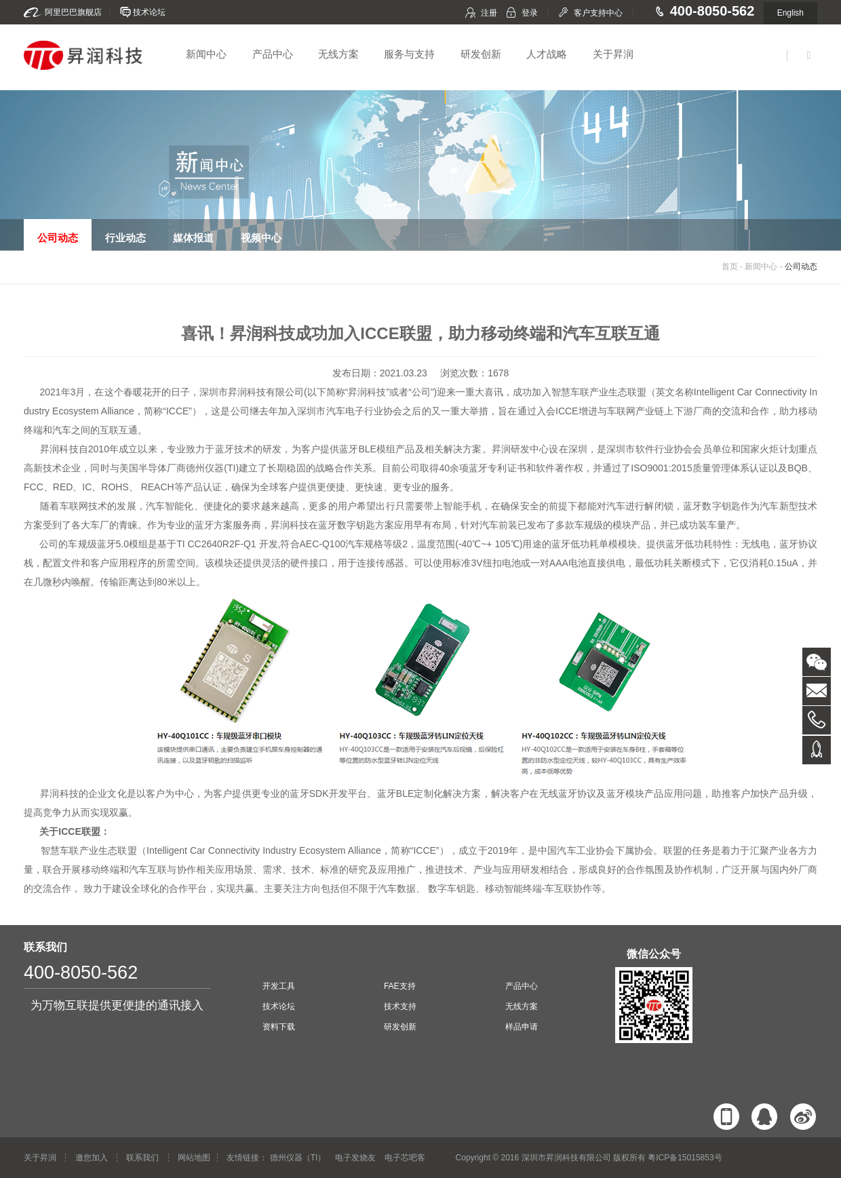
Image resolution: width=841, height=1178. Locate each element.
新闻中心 (206, 54)
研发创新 (481, 54)
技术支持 (400, 1006)
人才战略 (546, 54)
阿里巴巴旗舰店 (73, 12)
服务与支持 (409, 54)
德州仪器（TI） (298, 1157)
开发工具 (278, 986)
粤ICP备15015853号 (685, 1157)
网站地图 (194, 1157)
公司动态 (801, 266)
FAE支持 (400, 986)
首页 (730, 266)
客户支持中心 (598, 13)
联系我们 (142, 1157)
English (790, 13)
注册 (489, 13)
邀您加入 (91, 1157)
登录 (530, 13)
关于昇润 (613, 54)
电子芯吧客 (405, 1157)
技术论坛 (149, 12)
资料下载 (278, 1027)
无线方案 (338, 54)
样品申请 (521, 1027)
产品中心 (272, 54)
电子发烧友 (355, 1157)
